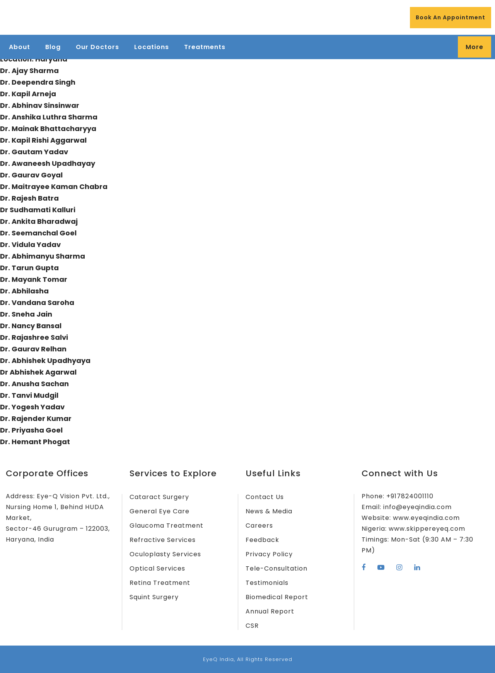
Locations (151, 47)
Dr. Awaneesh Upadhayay (47, 163)
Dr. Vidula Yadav (30, 244)
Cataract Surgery (159, 496)
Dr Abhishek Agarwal (38, 372)
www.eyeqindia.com (426, 517)
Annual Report (270, 611)
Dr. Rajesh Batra (29, 198)
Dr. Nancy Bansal (30, 326)
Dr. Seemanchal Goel (38, 233)
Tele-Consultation (276, 568)
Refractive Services (163, 539)
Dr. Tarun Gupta (29, 268)
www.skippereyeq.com (427, 528)
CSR (252, 625)
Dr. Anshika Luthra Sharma (48, 117)
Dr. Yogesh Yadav (32, 407)
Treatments (204, 47)
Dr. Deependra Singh (37, 82)
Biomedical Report (277, 597)
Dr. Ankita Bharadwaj (39, 221)
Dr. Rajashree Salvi (34, 337)
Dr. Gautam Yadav (34, 152)
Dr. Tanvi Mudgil (29, 395)
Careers (259, 525)
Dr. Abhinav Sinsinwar (39, 105)
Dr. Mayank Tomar (33, 279)
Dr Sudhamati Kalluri (37, 210)
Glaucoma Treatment (166, 525)
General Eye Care (159, 511)
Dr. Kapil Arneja (28, 94)
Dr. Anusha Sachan (34, 383)
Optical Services (157, 568)
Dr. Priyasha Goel (31, 430)
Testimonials (267, 582)
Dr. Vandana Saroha (37, 302)
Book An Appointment (450, 17)
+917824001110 (410, 496)
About (19, 47)
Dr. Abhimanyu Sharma (42, 256)
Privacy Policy (269, 554)
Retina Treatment (160, 582)
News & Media (269, 511)
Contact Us (265, 496)
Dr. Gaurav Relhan (33, 349)
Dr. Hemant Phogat (35, 441)
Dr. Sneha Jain (26, 314)
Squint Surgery (154, 597)
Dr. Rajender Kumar (36, 418)
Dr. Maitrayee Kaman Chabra (54, 186)
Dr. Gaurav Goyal (31, 175)
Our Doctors (97, 47)
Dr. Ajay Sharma (29, 70)
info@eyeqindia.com (417, 507)
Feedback (262, 539)
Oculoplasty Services (165, 554)
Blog (53, 47)
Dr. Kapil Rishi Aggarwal (43, 140)
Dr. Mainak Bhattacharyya (48, 128)
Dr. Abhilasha (24, 291)
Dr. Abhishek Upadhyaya (45, 360)
